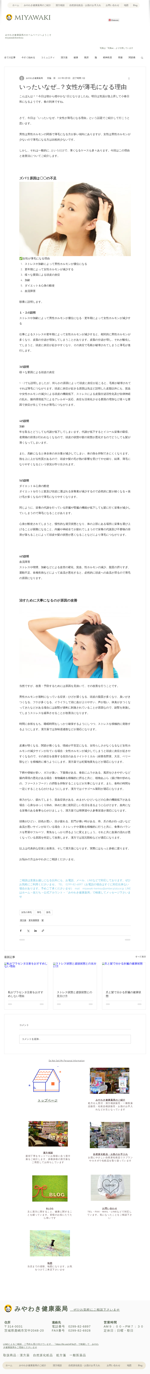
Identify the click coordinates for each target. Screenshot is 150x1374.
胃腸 (120, 57)
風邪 (86, 57)
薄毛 (39, 912)
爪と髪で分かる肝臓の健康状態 (123, 994)
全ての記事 (10, 57)
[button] (142, 57)
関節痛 (132, 57)
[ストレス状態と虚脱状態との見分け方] (75, 974)
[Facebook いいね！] (112, 35)
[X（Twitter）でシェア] (28, 930)
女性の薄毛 (26, 912)
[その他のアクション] (129, 78)
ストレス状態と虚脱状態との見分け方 (74, 994)
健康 (76, 57)
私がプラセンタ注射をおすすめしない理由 (25, 994)
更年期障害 (34, 920)
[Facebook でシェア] (20, 930)
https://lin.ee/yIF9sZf (66, 1344)
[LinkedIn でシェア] (35, 930)
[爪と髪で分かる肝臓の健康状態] (124, 974)
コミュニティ (48, 57)
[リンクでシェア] (42, 930)
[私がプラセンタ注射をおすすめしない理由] (26, 974)
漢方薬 (64, 57)
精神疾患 (107, 57)
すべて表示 (140, 957)
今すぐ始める (28, 57)
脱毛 (48, 912)
